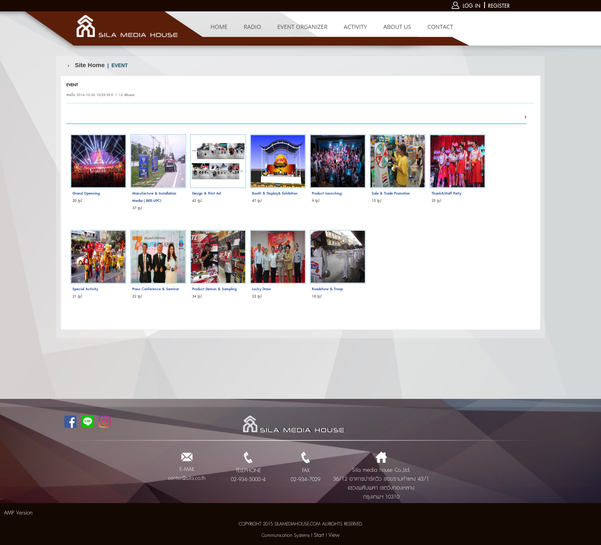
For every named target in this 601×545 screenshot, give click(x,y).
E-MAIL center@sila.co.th (187, 469)
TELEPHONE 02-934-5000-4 (248, 470)
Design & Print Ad (206, 193)
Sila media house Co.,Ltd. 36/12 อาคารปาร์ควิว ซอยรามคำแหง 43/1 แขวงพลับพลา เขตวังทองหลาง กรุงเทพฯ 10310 (381, 479)
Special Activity (85, 289)
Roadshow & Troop (327, 289)
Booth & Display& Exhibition (275, 193)
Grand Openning (86, 193)
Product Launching (327, 193)
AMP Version (18, 513)
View (334, 535)
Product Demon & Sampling (214, 289)
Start (319, 535)
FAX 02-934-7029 (305, 470)
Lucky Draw (261, 289)
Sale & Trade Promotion (391, 193)
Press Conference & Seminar (155, 289)
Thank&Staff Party (446, 193)
